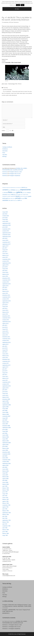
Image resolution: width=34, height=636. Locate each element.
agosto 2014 (5, 302)
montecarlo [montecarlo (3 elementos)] (4, 196)
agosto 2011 (5, 367)
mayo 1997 (5, 493)
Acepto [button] (18, 5)
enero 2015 (5, 293)
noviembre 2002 (6, 459)
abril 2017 (4, 251)
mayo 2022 (5, 219)
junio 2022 (4, 217)
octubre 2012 (5, 340)
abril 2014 (4, 308)
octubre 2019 (5, 231)
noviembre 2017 (6, 242)
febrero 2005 (5, 440)
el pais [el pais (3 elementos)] (16, 189)
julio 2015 (4, 287)
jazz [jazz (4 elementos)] (14, 194)
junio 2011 (4, 370)
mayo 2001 (5, 473)
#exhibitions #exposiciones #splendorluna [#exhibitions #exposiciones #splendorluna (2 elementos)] (8, 187)
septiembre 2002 (6, 463)
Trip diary (5, 87)
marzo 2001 (5, 475)
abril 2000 (4, 480)
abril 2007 (4, 420)
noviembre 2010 (6, 382)
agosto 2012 (5, 344)
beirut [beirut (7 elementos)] (23, 187)
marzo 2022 (5, 221)
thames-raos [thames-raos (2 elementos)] (15, 200)
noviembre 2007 (6, 416)
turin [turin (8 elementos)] (19, 200)
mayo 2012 (5, 350)
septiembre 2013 (6, 321)
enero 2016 (5, 276)
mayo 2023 (5, 212)
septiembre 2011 (6, 365)
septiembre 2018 (6, 236)
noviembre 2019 (6, 229)
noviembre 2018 (6, 234)
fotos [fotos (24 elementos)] (10, 192)
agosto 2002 (5, 465)
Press (3, 152)
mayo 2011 (5, 372)
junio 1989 (4, 531)
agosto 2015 (5, 285)
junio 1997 (4, 492)
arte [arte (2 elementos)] (16, 187)
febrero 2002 (5, 471)
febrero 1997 (5, 499)
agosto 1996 (5, 501)
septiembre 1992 (6, 520)
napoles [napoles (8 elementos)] (17, 196)
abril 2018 (4, 238)
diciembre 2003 (6, 452)
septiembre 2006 (6, 427)
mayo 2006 (5, 431)
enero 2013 (5, 335)
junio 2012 (4, 348)
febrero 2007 (5, 422)
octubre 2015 (5, 282)
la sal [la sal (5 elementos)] (19, 194)
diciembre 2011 (6, 359)
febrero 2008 (5, 414)
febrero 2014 (5, 312)
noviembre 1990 (6, 526)
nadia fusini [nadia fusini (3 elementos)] (13, 196)
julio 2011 (4, 369)
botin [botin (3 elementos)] (26, 187)
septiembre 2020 (6, 225)
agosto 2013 (5, 323)
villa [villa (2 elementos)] (21, 200)
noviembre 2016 (6, 259)
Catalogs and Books (7, 147)
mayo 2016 (5, 268)
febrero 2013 (5, 333)
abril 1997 (4, 495)
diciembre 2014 (6, 295)
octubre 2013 (5, 319)
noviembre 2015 (6, 280)
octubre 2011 (5, 363)
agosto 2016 (5, 265)
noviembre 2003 (6, 454)
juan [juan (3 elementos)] (16, 194)
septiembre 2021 (6, 223)
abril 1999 (4, 486)
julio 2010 (4, 389)
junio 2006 (4, 429)
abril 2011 (4, 374)
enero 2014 (5, 314)
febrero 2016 (5, 274)
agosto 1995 (5, 507)
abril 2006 (4, 433)
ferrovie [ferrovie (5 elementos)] (6, 192)
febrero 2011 (5, 378)
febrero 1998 (5, 490)
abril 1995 (4, 509)
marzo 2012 (5, 353)
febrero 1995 (5, 510)
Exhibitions (5, 149)
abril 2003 (4, 456)
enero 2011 (5, 380)
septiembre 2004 (6, 442)
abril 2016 (4, 270)
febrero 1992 (5, 522)
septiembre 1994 (6, 512)
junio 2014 (4, 304)
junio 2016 (4, 266)
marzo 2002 (5, 469)
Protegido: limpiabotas (14, 175)
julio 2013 (4, 325)
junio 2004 (4, 446)
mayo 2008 (5, 408)
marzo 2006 (5, 435)
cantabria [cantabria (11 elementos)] (5, 190)
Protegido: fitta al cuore (15, 173)
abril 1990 (4, 527)
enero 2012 (5, 357)
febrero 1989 (5, 533)
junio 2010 (4, 391)
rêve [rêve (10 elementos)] (25, 198)
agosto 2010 (5, 388)
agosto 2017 (5, 246)
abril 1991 (4, 524)
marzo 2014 (5, 310)
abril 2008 (4, 410)
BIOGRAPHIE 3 (6, 613)
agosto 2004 (5, 444)
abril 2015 (4, 289)
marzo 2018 (5, 240)
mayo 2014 (5, 306)
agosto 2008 (5, 406)
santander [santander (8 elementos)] (5, 200)
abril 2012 (4, 352)
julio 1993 (4, 516)
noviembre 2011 (6, 361)
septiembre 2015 (6, 283)
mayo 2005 (5, 439)
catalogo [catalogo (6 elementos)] (13, 190)
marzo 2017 (5, 253)
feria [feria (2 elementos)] (3, 192)
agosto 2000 (5, 478)
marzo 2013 (5, 331)
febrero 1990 (5, 529)
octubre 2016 (5, 261)
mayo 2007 (5, 418)
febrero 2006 (5, 437)
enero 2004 (5, 450)
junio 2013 (4, 327)
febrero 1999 (5, 488)
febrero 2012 (5, 355)
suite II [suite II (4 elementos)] (11, 200)
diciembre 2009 (6, 399)
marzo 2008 (5, 412)
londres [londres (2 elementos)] (21, 194)
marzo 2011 (5, 376)
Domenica (4, 171)
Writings (4, 156)
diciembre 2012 (6, 336)
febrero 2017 (5, 255)
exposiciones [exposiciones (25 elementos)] (25, 189)
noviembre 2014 (6, 297)
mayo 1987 (5, 535)
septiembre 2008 (6, 405)
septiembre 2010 (6, 386)
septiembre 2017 (6, 244)
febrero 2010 (5, 397)
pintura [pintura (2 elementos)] (14, 198)
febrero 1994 (5, 514)
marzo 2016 (5, 272)
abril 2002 (4, 467)
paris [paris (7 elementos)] (6, 198)
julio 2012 (4, 346)
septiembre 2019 (6, 232)
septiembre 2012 (6, 342)
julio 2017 (4, 248)
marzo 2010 (5, 395)
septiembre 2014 (6, 301)
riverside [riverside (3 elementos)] (22, 198)
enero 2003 (5, 457)
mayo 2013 (5, 329)
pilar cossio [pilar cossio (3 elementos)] (10, 198)
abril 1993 (4, 518)
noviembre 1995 (6, 505)
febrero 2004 (5, 448)
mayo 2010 (5, 393)
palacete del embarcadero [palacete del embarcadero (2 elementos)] (24, 196)
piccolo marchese (7, 89)
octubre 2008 (5, 403)
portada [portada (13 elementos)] (18, 198)
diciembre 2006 (6, 425)
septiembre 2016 (6, 263)
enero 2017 (5, 257)
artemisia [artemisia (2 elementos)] (18, 187)
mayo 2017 (5, 249)
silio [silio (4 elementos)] (9, 200)
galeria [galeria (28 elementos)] (19, 192)
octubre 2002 (5, 461)
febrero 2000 (5, 484)
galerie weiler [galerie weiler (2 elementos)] (24, 192)
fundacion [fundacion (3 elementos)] (14, 192)
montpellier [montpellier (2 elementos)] (8, 196)
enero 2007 (5, 423)
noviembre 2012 (6, 338)
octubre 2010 (5, 384)
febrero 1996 (5, 503)
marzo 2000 (5, 482)
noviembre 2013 (6, 318)
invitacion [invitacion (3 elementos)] (9, 194)
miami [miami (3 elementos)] (27, 194)
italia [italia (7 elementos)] (12, 194)
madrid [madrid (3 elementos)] (24, 194)
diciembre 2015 (6, 278)
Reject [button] (22, 5)
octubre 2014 (5, 299)
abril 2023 (4, 214)
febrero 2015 (5, 291)
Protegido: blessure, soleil (15, 171)
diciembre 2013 (6, 316)
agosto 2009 (5, 401)
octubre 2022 (5, 215)
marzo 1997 (5, 497)
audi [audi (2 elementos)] (21, 187)
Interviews (4, 150)
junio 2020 (4, 227)
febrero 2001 (5, 476)
